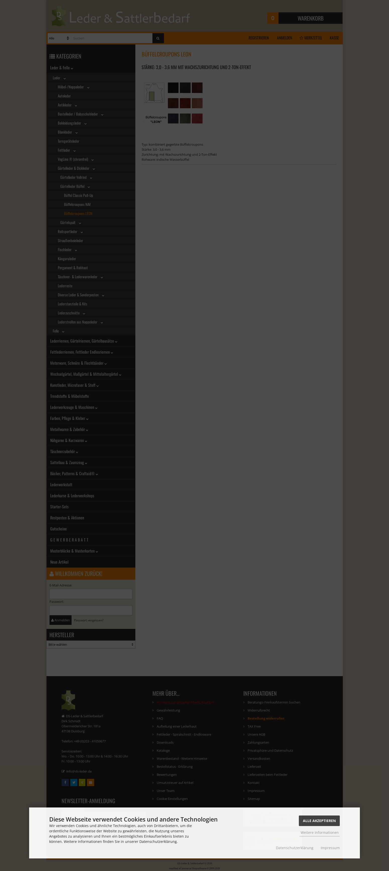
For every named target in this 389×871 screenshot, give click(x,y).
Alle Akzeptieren (319, 820)
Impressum (330, 847)
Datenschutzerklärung (294, 847)
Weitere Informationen (320, 832)
